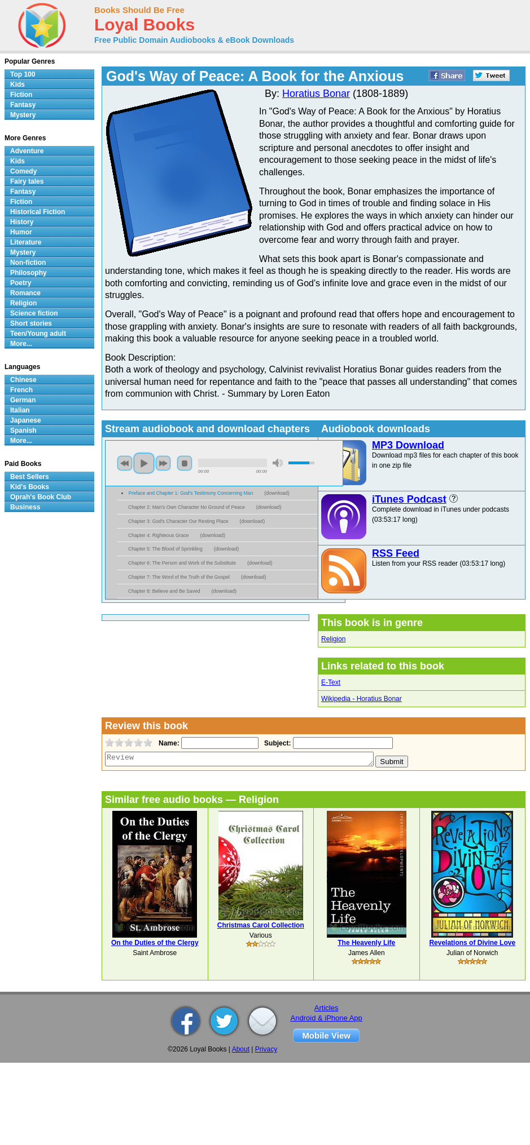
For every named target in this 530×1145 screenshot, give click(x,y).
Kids (17, 84)
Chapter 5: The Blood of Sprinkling (165, 549)
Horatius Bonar (316, 93)
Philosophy (28, 273)
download (277, 493)
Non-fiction (28, 263)
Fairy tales (26, 181)
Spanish (23, 430)
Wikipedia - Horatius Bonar (361, 699)
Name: (168, 743)
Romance (25, 293)
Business (25, 507)
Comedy (23, 171)
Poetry (20, 283)
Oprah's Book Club (40, 497)
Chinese (23, 380)
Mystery (23, 115)
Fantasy (23, 105)
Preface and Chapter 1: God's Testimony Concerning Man (191, 493)
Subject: (276, 743)
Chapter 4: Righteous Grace (158, 535)
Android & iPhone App (326, 1018)
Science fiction (34, 313)
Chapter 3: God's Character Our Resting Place (178, 521)
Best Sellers (29, 477)
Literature (25, 242)
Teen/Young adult (38, 334)
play (144, 463)
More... (21, 344)
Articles (326, 1008)
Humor (21, 232)
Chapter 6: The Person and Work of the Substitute (182, 563)
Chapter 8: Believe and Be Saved (164, 591)
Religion (333, 639)
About (240, 1049)
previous (125, 463)
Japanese (25, 420)
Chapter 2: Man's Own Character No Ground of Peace (186, 507)
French (21, 390)
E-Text (330, 682)
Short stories (31, 323)
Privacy (266, 1049)
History (21, 222)
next (163, 463)
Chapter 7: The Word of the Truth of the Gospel (179, 577)
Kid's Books (29, 487)
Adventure (26, 151)
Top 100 (22, 74)
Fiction (21, 95)
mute (278, 463)
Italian (20, 410)
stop (184, 463)
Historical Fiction (37, 212)
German (23, 400)
